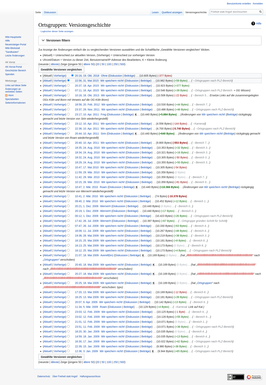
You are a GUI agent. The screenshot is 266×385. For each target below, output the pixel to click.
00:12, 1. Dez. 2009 (86, 215)
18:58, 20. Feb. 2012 (87, 104)
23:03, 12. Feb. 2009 (87, 311)
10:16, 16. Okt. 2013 (87, 95)
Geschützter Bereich (15, 70)
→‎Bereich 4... (200, 225)
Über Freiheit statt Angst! (65, 376)
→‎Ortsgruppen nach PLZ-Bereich (212, 80)
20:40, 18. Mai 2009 (87, 264)
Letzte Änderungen (14, 55)
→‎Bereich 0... (184, 206)
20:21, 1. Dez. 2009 (86, 206)
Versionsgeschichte (196, 12)
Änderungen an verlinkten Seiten (13, 90)
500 (122, 64)
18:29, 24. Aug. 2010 (87, 162)
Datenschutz (43, 376)
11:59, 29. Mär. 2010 (87, 172)
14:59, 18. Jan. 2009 (87, 336)
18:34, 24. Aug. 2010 (87, 152)
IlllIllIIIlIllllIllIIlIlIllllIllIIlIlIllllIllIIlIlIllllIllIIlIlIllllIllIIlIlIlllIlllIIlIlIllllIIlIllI (219, 255)
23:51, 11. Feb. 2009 (87, 326)
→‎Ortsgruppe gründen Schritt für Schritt (202, 220)
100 (109, 64)
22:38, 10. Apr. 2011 (87, 128)
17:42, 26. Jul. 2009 (86, 220)
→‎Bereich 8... (199, 240)
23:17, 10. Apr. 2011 (87, 114)
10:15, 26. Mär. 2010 (87, 182)
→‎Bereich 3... (201, 147)
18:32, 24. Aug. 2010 (87, 157)
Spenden (9, 74)
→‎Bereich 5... (200, 95)
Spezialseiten (12, 99)
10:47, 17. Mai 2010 (87, 167)
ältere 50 (89, 64)
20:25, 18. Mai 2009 (87, 282)
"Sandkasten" (12, 52)
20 (98, 64)
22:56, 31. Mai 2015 (87, 80)
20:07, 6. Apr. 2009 (86, 302)
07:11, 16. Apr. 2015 (87, 90)
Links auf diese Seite (15, 85)
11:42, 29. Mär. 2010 (87, 177)
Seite (38, 12)
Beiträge (129, 75)
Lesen (155, 12)
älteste (55, 64)
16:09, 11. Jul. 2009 (86, 230)
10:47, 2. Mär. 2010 (86, 187)
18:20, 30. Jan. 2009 (87, 331)
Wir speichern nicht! (213, 114)
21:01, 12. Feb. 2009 (87, 321)
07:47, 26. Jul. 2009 (86, 225)
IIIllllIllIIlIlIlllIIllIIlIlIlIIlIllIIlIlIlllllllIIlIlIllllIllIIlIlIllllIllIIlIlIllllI (225, 273)
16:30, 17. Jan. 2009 (87, 341)
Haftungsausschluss (90, 376)
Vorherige (59, 75)
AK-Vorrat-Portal (13, 67)
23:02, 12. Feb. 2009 (87, 316)
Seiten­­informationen (15, 102)
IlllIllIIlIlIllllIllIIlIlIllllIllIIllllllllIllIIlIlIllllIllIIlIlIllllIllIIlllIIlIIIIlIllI (226, 264)
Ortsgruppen (51, 259)
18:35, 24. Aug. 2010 (87, 147)
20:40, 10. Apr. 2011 (87, 142)
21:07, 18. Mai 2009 (87, 255)
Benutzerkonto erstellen (239, 3)
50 (103, 64)
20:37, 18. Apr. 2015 (87, 85)
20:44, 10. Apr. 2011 (87, 133)
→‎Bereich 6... (199, 302)
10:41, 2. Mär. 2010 (86, 196)
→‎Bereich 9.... (200, 182)
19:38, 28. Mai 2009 (87, 235)
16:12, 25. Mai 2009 (87, 250)
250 (115, 64)
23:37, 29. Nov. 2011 (87, 109)
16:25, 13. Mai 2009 (87, 297)
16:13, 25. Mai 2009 (87, 245)
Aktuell (48, 80)
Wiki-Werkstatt (12, 48)
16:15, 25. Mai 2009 (87, 240)
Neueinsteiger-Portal (15, 44)
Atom (11, 95)
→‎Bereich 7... (201, 104)
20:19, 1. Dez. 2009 (86, 210)
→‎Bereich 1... (200, 201)
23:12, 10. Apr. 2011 (87, 123)
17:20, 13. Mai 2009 (87, 292)
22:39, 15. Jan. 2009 (87, 346)
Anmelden (258, 3)
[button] (150, 40)
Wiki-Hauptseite (13, 37)
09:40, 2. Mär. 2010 (86, 201)
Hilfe (258, 23)
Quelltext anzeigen (172, 12)
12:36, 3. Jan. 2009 (86, 351)
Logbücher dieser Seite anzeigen (57, 31)
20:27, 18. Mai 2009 (87, 273)
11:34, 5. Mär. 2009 (86, 306)
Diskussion (115, 75)
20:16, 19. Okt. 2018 (87, 75)
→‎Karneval (198, 123)
